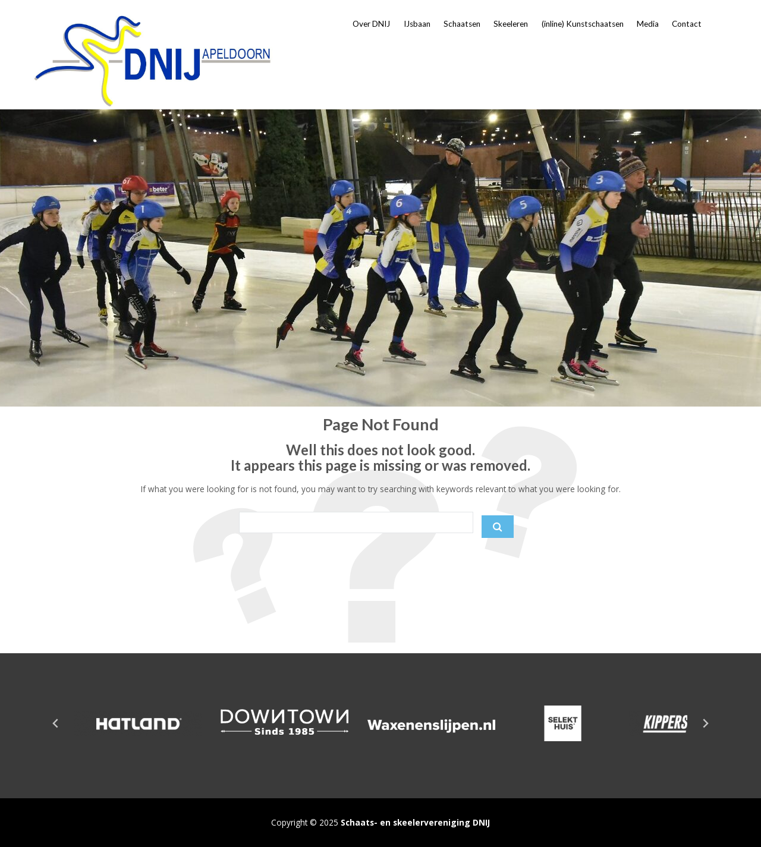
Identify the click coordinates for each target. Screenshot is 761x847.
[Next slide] (705, 723)
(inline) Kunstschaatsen (583, 24)
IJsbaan (417, 24)
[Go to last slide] (56, 723)
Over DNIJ (371, 24)
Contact (687, 24)
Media (648, 24)
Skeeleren (510, 24)
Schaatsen (462, 24)
